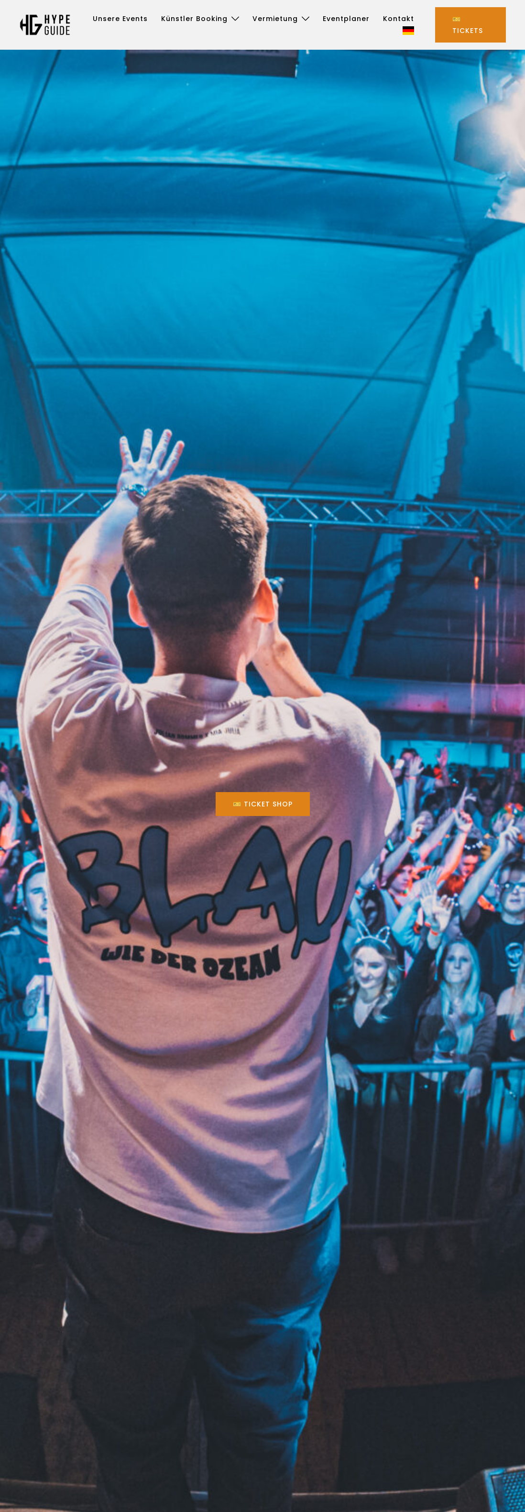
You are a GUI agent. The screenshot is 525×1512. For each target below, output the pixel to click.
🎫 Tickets (467, 24)
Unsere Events (120, 18)
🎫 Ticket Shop (263, 804)
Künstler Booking (194, 18)
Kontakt (398, 18)
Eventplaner (346, 18)
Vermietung (275, 18)
